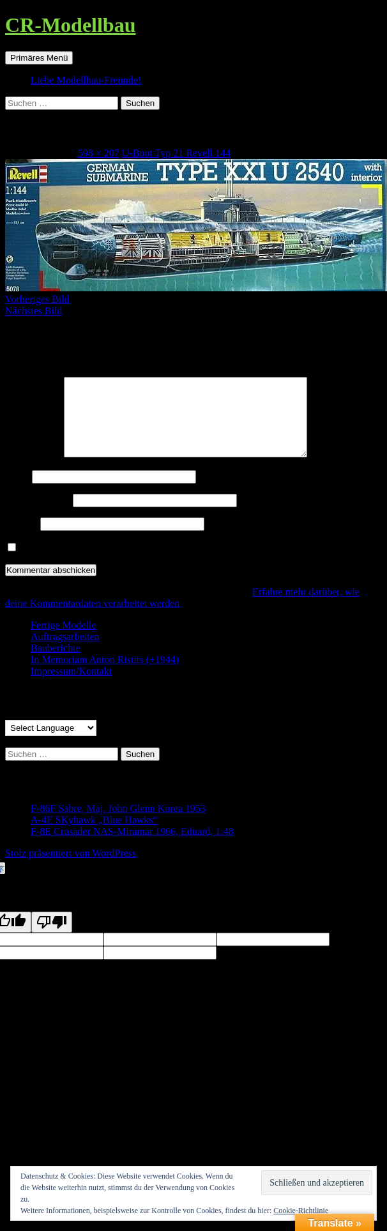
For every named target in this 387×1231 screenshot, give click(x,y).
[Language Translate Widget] (50, 743)
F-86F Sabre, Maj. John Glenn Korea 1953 (118, 823)
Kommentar (33, 469)
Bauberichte (55, 663)
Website (21, 538)
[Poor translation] (51, 937)
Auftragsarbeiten (65, 651)
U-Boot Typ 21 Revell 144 (176, 153)
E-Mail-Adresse (37, 515)
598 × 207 (98, 153)
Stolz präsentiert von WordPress (70, 868)
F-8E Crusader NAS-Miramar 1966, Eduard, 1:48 (132, 846)
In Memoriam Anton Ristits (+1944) (105, 674)
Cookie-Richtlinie (300, 1210)
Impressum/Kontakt (71, 686)
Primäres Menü (39, 58)
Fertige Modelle (63, 640)
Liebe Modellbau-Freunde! (86, 80)
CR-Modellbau (70, 24)
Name (17, 491)
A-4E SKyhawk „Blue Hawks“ (94, 835)
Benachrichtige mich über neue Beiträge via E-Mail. (127, 563)
